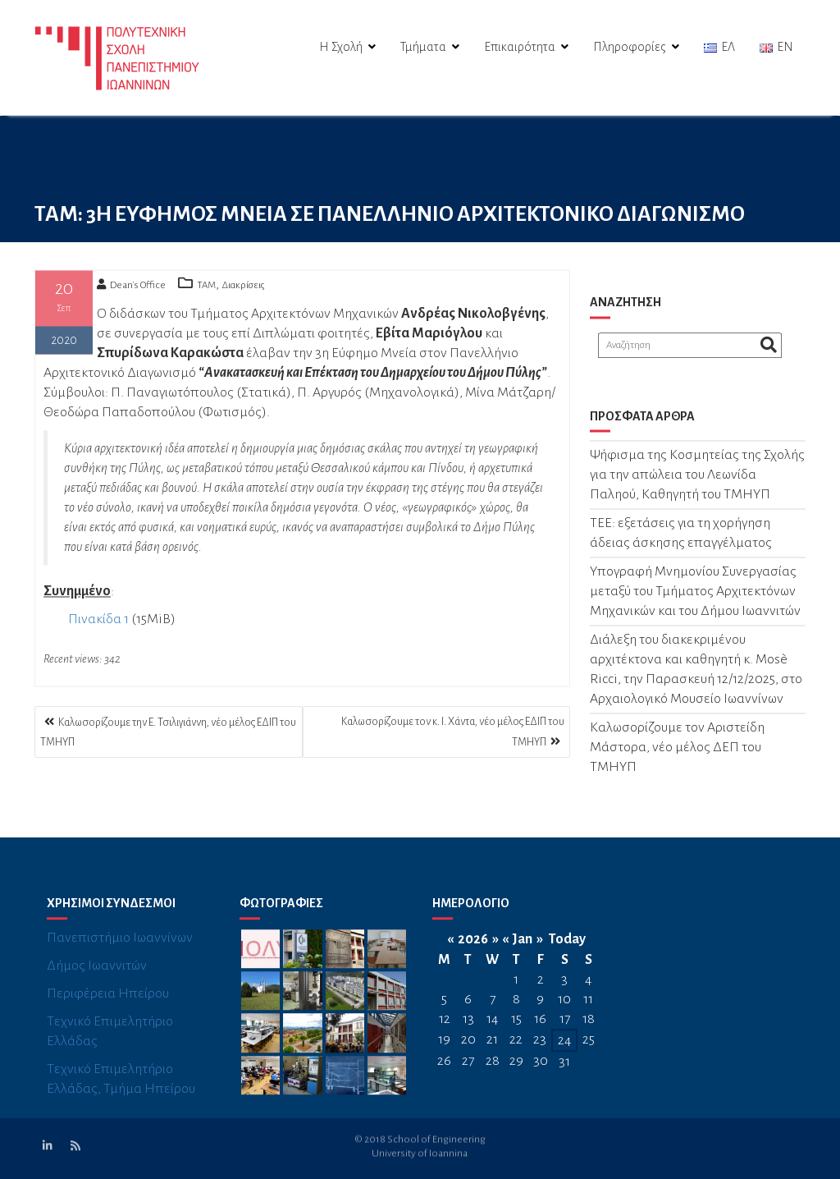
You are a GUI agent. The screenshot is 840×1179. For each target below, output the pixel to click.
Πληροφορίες (629, 46)
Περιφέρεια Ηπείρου (108, 1008)
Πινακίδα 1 (98, 624)
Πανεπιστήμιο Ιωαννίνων (120, 952)
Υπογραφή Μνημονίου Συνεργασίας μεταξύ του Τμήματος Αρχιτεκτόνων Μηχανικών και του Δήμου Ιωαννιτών (695, 597)
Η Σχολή (341, 46)
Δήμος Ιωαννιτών (97, 980)
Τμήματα (423, 46)
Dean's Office (131, 290)
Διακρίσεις (242, 290)
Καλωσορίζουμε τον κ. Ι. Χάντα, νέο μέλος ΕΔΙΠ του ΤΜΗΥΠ (452, 732)
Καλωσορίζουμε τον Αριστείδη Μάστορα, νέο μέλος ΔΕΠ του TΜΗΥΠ (677, 753)
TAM (206, 290)
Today (567, 953)
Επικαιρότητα (519, 46)
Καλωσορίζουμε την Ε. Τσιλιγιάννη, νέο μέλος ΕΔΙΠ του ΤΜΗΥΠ (168, 732)
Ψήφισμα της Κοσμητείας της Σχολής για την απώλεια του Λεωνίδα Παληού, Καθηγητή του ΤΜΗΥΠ (697, 480)
